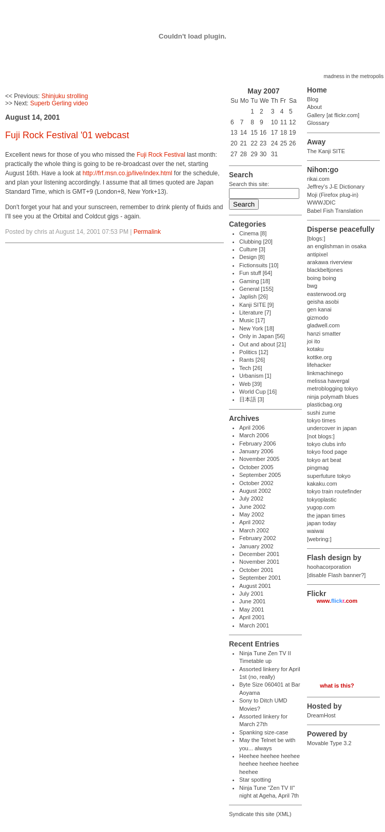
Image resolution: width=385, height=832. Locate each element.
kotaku (315, 349)
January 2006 (256, 451)
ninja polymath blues (332, 397)
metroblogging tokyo (332, 388)
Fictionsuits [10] (258, 265)
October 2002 (256, 483)
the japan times (326, 515)
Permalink (147, 231)
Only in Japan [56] (262, 336)
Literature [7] (255, 312)
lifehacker (319, 365)
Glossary (318, 123)
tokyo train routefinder (334, 491)
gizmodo (318, 318)
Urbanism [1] (255, 376)
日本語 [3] (251, 399)
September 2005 (260, 475)
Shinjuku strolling (65, 96)
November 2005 (259, 459)
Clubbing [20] (256, 241)
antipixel (317, 254)
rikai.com (318, 179)
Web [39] (250, 384)
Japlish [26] (253, 296)
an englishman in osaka (337, 246)
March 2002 (254, 530)
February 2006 (257, 443)
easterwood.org (326, 294)
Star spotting (255, 779)
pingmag (318, 468)
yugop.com (321, 507)
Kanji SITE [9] (256, 305)
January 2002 (256, 546)
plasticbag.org (324, 404)
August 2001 (255, 586)
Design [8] (252, 257)
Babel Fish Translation (335, 211)
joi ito (313, 341)
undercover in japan (332, 428)
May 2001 (251, 609)
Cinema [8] (252, 233)
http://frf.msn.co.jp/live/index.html (127, 173)
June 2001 (252, 601)
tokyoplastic (321, 499)
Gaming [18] (254, 281)
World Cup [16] (258, 392)
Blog (312, 99)
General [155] (256, 289)
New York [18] (256, 328)
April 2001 (252, 617)
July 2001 (251, 593)
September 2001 (260, 578)
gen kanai (319, 309)
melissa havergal (328, 381)
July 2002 (251, 498)
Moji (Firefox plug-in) (332, 195)
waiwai (315, 531)
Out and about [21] (262, 344)
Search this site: (249, 184)
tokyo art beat (324, 460)
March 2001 (254, 625)
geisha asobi (323, 302)
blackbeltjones (325, 270)
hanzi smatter (324, 333)
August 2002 (255, 491)
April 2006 (252, 427)
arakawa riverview (329, 262)
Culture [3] (252, 249)
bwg (312, 286)
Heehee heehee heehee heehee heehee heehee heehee (269, 764)
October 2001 (256, 570)
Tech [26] (250, 368)
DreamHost (321, 715)
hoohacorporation (329, 567)
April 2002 (252, 522)
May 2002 (251, 514)
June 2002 (252, 507)
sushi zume (321, 413)
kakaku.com (322, 483)
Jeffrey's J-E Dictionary (335, 186)
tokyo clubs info (326, 444)
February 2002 (257, 538)
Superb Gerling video (59, 103)
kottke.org (319, 357)
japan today (321, 523)
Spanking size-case (263, 732)
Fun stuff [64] (255, 273)
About (314, 107)
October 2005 (256, 467)
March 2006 (254, 435)
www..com (337, 601)
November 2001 (259, 562)
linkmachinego (325, 373)
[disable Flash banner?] (336, 575)
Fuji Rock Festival (161, 154)
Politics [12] (253, 352)
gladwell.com (323, 325)
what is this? (337, 685)
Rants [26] (252, 360)
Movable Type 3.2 (329, 743)
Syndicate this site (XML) (260, 814)
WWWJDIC (321, 202)
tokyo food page (327, 452)
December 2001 (259, 554)
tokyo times (321, 420)
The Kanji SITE (326, 151)
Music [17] (252, 320)
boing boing (321, 278)
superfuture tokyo (329, 476)
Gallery (316, 115)
